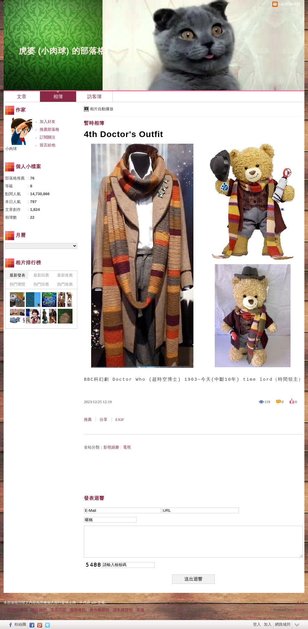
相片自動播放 (101, 109)
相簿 (58, 96)
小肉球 (11, 148)
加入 (268, 624)
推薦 (88, 419)
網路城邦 (283, 624)
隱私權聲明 (123, 610)
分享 (103, 419)
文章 (21, 96)
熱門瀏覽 (17, 284)
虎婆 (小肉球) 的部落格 (62, 50)
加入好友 (47, 121)
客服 (140, 610)
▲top (300, 602)
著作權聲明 (99, 610)
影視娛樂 (111, 447)
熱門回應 (41, 284)
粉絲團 (20, 624)
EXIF (120, 419)
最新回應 (41, 275)
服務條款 (78, 610)
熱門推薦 (65, 284)
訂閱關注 (47, 137)
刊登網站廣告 (15, 610)
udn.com (298, 610)
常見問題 (58, 610)
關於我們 (39, 610)
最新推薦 (65, 275)
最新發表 (17, 275)
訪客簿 (94, 96)
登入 (257, 624)
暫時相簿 (94, 123)
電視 (127, 447)
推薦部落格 (49, 129)
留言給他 (47, 145)
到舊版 (120, 52)
